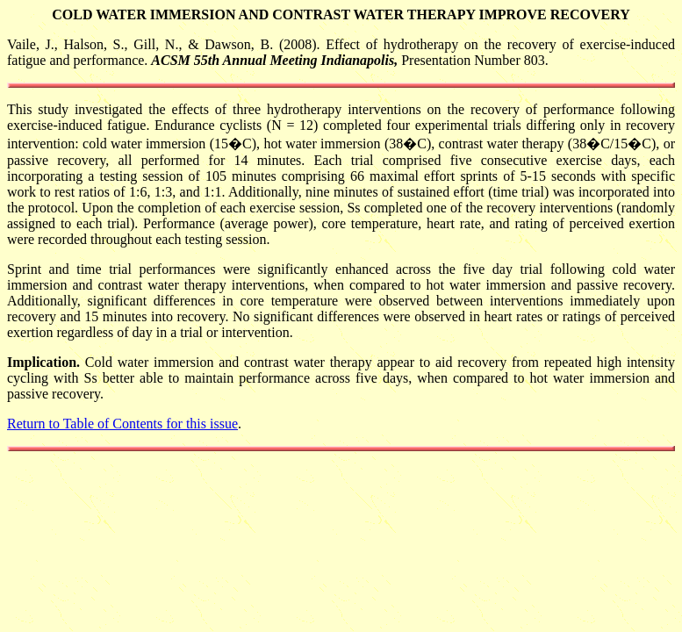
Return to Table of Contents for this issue (122, 423)
